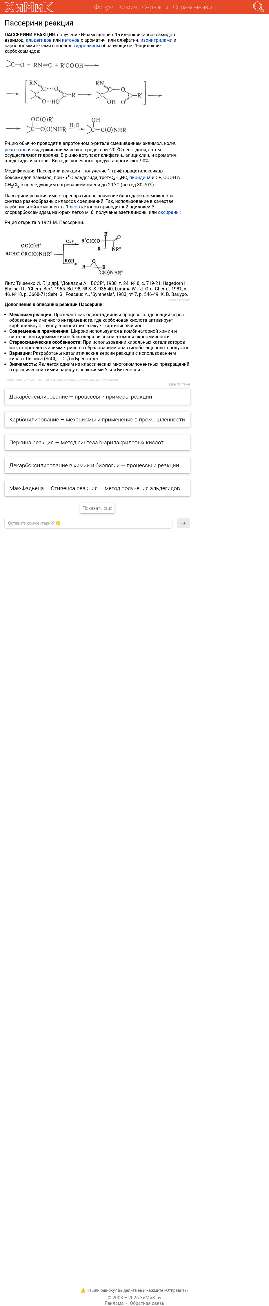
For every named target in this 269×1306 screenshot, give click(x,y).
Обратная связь (147, 1303)
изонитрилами (156, 40)
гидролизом (87, 45)
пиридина (140, 177)
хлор (75, 207)
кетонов (71, 40)
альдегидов (39, 40)
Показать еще (97, 508)
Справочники (192, 7)
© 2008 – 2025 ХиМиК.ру (134, 1297)
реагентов (16, 149)
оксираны (169, 212)
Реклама (114, 1303)
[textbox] (88, 523)
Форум (104, 7)
